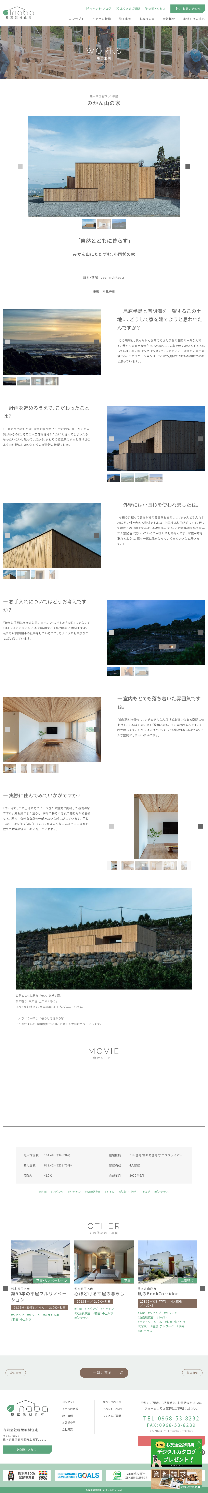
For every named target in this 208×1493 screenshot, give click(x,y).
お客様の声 (147, 19)
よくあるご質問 (112, 1416)
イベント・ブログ (112, 1409)
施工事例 (125, 19)
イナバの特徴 (101, 19)
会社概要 (169, 19)
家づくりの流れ (194, 19)
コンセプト (76, 19)
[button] (20, 166)
